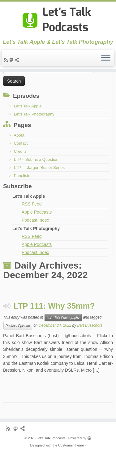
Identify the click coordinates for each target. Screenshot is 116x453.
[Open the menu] (105, 58)
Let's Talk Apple (28, 106)
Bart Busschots (89, 325)
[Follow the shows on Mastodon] (12, 59)
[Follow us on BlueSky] (18, 59)
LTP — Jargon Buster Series (39, 167)
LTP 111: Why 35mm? (54, 305)
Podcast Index (35, 220)
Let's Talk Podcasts (51, 438)
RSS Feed (32, 204)
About (19, 135)
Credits (20, 151)
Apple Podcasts (37, 212)
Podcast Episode (18, 326)
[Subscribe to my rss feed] (7, 59)
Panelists (22, 175)
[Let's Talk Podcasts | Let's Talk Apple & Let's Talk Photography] (58, 20)
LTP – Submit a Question (36, 159)
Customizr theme (71, 445)
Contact (21, 143)
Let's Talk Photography (34, 114)
